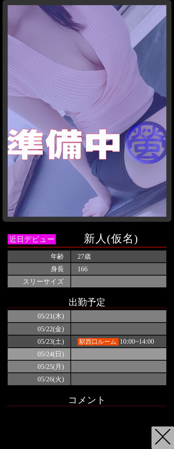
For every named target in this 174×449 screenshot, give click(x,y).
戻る (162, 437)
